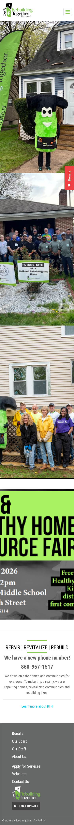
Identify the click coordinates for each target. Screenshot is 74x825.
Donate (17, 733)
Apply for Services (26, 766)
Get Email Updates (26, 806)
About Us (19, 756)
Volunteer (19, 773)
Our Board (19, 741)
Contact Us (20, 781)
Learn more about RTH (37, 706)
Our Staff (19, 749)
